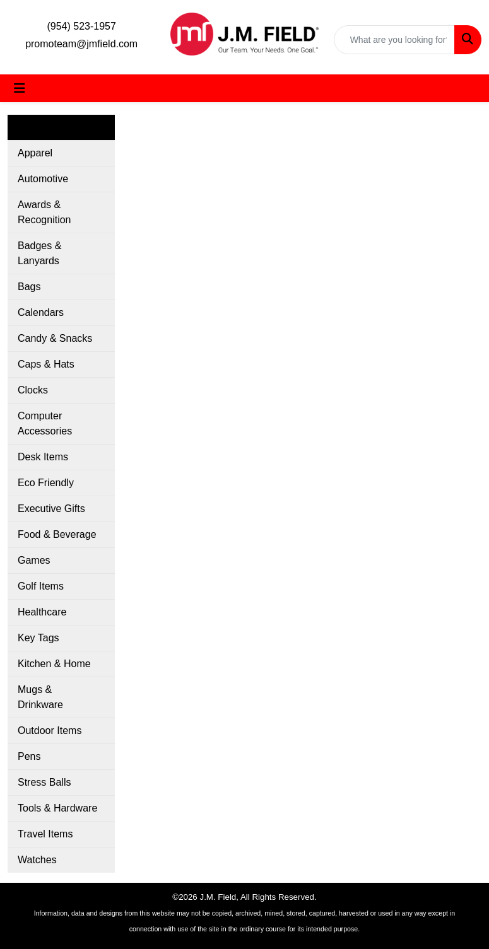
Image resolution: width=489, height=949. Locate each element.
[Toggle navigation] (19, 88)
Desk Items (43, 456)
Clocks (33, 390)
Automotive (43, 178)
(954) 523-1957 (81, 26)
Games (34, 560)
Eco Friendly (46, 482)
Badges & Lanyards (39, 253)
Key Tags (38, 637)
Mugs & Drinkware (40, 697)
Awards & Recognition (44, 212)
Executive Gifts (51, 508)
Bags (29, 286)
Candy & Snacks (55, 338)
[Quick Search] (394, 39)
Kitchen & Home (54, 663)
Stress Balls (44, 782)
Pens (29, 756)
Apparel (35, 153)
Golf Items (41, 586)
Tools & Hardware (57, 808)
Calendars (41, 312)
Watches (37, 859)
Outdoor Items (49, 730)
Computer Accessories (45, 423)
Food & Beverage (57, 534)
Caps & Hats (46, 364)
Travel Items (45, 834)
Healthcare (42, 612)
